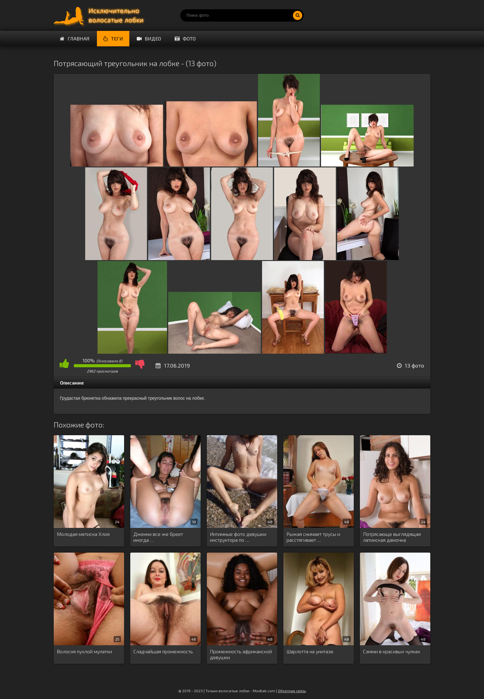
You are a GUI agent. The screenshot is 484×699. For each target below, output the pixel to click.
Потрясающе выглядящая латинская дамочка (392, 537)
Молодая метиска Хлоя (83, 534)
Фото (185, 38)
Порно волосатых (100, 15)
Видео (149, 38)
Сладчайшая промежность (163, 651)
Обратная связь (292, 690)
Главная (75, 38)
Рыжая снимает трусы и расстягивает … (313, 537)
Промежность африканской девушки (241, 654)
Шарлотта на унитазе (309, 651)
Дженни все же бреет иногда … (158, 537)
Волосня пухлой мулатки (84, 651)
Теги (113, 38)
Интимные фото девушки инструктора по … (238, 537)
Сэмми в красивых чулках (391, 651)
